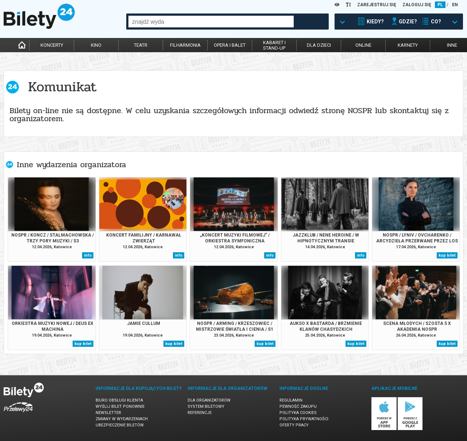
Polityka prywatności (303, 419)
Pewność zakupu (298, 406)
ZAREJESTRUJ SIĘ (376, 4)
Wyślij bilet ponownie (120, 406)
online (363, 45)
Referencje (200, 412)
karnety (408, 45)
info (88, 255)
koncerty (51, 45)
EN (455, 4)
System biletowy (206, 406)
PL (440, 4)
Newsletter (108, 412)
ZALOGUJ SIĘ (416, 4)
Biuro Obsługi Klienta (119, 400)
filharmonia (185, 45)
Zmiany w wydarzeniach (122, 419)
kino (96, 45)
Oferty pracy (294, 425)
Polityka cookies (298, 412)
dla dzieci (319, 45)
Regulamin (290, 400)
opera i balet (230, 45)
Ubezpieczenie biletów (120, 425)
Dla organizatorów (209, 400)
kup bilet (447, 255)
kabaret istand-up (274, 45)
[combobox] (211, 22)
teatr (140, 45)
